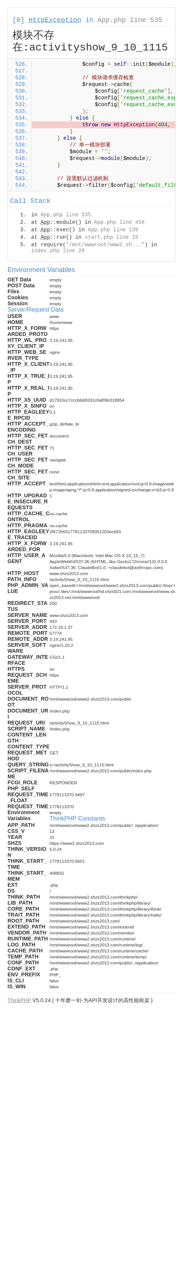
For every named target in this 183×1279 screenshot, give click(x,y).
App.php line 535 (130, 20)
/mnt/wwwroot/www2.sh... (105, 245)
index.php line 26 (58, 251)
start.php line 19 (111, 237)
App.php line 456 (119, 222)
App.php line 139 (113, 230)
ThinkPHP (19, 1000)
